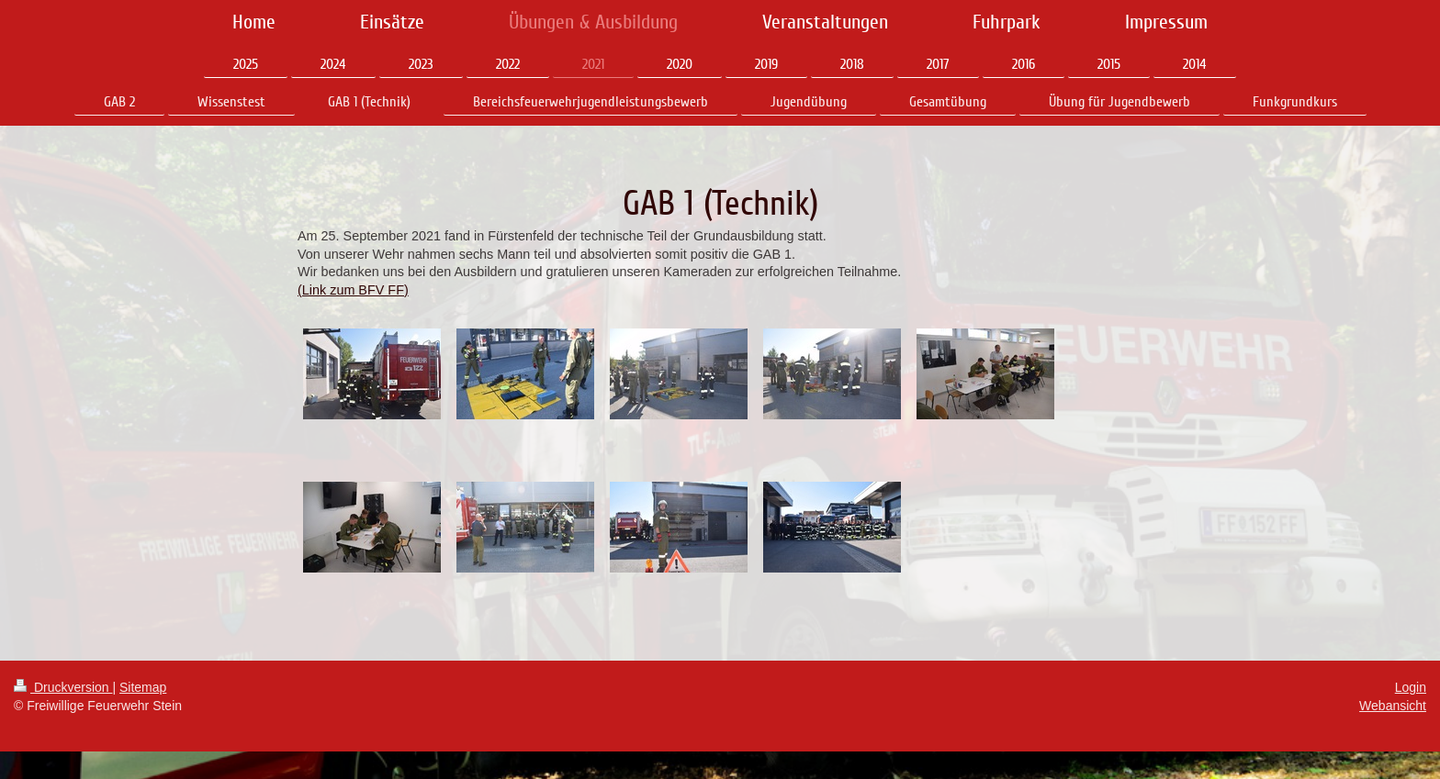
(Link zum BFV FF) (353, 290)
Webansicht (1392, 705)
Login (1410, 687)
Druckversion (63, 687)
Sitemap (142, 687)
